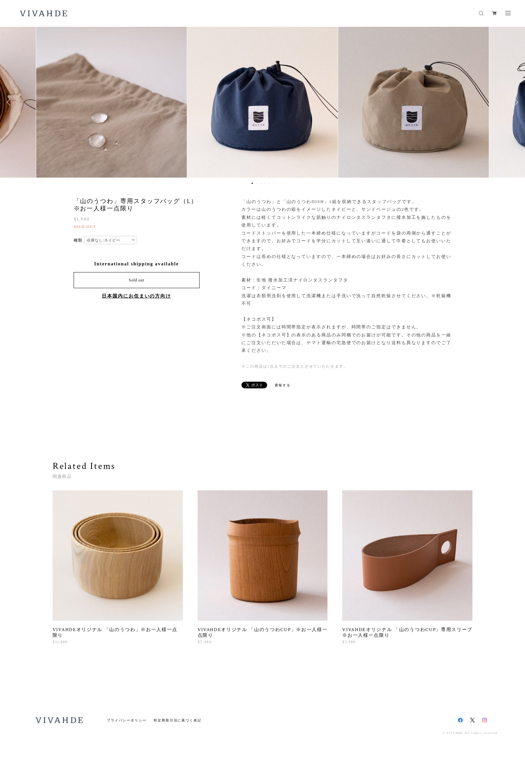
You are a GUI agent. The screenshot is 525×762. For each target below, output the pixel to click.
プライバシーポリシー (127, 720)
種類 (78, 240)
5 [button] (269, 183)
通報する (283, 385)
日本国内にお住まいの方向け (136, 296)
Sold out (136, 280)
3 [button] (260, 183)
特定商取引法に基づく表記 (178, 720)
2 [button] (256, 183)
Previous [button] (10, 102)
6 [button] (274, 183)
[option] (262, 102)
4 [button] (265, 183)
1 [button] (252, 183)
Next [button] (515, 102)
